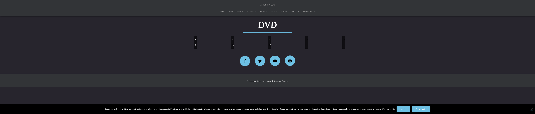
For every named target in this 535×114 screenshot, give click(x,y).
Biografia (251, 12)
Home (222, 12)
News (231, 12)
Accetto (403, 109)
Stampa (284, 12)
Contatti (295, 12)
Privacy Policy (309, 12)
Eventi (240, 12)
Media (263, 12)
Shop (274, 12)
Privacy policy (421, 109)
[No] (531, 109)
